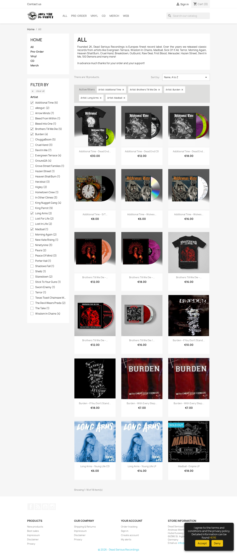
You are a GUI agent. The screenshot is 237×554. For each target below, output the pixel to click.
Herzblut (42, 182)
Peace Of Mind (46, 255)
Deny (217, 543)
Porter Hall (43, 261)
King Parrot (44, 208)
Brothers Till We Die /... (142, 340)
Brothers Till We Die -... (95, 277)
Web (126, 16)
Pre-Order (79, 16)
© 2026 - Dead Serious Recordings (118, 549)
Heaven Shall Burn (47, 176)
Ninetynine (44, 245)
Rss (38, 506)
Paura (40, 250)
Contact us (34, 4)
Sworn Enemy (45, 287)
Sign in (124, 530)
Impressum (33, 535)
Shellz (40, 271)
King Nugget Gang (48, 203)
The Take (42, 308)
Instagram (52, 506)
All (65, 16)
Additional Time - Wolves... (142, 214)
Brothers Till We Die (48, 129)
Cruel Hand (44, 145)
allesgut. (42, 108)
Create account (130, 535)
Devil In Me (43, 150)
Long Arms (43, 213)
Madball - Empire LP (189, 466)
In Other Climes (46, 197)
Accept (202, 543)
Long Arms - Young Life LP (142, 466)
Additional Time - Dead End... (95, 151)
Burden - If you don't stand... (189, 340)
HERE (213, 537)
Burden (41, 134)
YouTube (45, 506)
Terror (40, 292)
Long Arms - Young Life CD (95, 466)
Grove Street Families (49, 166)
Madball (41, 229)
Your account (131, 521)
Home (36, 40)
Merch (114, 16)
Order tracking (129, 526)
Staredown (44, 276)
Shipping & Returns (85, 526)
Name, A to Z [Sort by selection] (186, 77)
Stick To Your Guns (48, 282)
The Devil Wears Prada (50, 303)
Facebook (30, 506)
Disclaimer (33, 539)
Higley (41, 187)
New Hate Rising (46, 240)
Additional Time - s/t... (95, 214)
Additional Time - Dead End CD (142, 151)
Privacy (31, 543)
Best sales (33, 530)
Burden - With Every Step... (142, 403)
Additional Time (46, 102)
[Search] (188, 15)
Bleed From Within (47, 118)
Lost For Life (44, 218)
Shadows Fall (44, 266)
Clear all (37, 91)
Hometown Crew (47, 192)
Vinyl (94, 16)
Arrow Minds (44, 113)
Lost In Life (43, 224)
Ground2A (43, 160)
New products (35, 526)
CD (104, 16)
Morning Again (46, 234)
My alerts (126, 539)
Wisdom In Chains (47, 313)
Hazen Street (45, 171)
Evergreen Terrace (48, 155)
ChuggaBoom (45, 139)
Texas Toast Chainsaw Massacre (50, 297)
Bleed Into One (45, 123)
